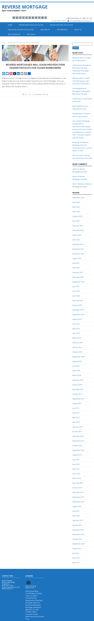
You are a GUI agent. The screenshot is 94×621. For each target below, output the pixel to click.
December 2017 (78, 389)
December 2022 (78, 230)
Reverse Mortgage (25, 7)
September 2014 (78, 544)
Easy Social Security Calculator (21, 30)
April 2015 (76, 516)
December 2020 (78, 277)
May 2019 (76, 329)
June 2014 (76, 558)
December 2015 (78, 492)
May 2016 (76, 469)
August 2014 (77, 548)
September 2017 (78, 399)
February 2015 (77, 520)
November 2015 (78, 497)
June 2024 (76, 202)
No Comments (38, 94)
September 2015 (78, 502)
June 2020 (76, 291)
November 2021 (78, 249)
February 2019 (77, 343)
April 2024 (76, 212)
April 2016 (76, 474)
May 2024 (76, 207)
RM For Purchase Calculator (61, 25)
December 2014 (78, 530)
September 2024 (78, 198)
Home (10, 25)
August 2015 (77, 506)
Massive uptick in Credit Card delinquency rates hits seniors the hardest (81, 81)
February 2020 (77, 300)
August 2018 (77, 361)
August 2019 (77, 319)
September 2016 (78, 450)
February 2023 (77, 226)
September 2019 (78, 314)
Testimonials (62, 30)
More (46, 94)
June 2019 (76, 324)
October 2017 (77, 394)
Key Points (31, 34)
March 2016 (76, 478)
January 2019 (77, 347)
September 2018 (78, 357)
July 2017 (75, 408)
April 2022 (76, 240)
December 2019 (78, 310)
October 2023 (77, 216)
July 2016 (75, 460)
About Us (78, 30)
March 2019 (76, 338)
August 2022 (77, 235)
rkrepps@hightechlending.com (81, 21)
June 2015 (76, 511)
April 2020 (76, 296)
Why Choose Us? (14, 34)
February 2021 (77, 272)
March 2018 (76, 375)
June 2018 (76, 366)
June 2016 (76, 464)
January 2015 (77, 525)
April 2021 (76, 268)
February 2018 (77, 380)
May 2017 (76, 417)
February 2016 (77, 483)
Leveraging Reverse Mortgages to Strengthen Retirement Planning (81, 91)
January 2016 (77, 488)
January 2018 (77, 385)
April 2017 (76, 422)
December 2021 (78, 244)
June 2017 (76, 413)
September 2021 (78, 254)
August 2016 (77, 455)
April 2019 (76, 333)
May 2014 (76, 563)
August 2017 (77, 403)
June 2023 (76, 221)
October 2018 (77, 352)
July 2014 (75, 553)
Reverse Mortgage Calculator (31, 25)
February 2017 (77, 427)
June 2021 (76, 263)
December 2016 (78, 436)
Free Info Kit (45, 30)
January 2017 (77, 431)
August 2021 (77, 258)
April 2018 (76, 371)
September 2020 (78, 282)
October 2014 (77, 539)
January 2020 (77, 305)
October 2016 (77, 446)
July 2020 (75, 286)
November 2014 (78, 534)
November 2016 (78, 441)
